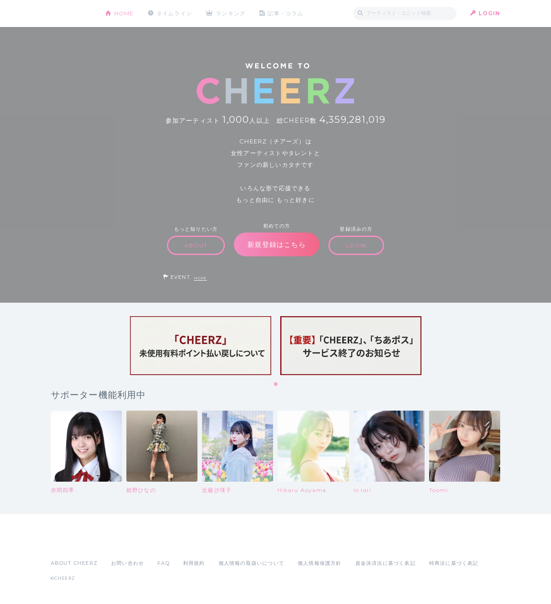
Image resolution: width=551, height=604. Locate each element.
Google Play (119, 543)
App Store (71, 543)
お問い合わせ (127, 563)
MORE (200, 278)
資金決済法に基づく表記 (385, 563)
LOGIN (490, 13)
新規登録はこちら (276, 244)
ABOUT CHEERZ (74, 563)
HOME (124, 13)
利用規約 (194, 563)
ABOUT (195, 245)
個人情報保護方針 (320, 563)
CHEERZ (71, 14)
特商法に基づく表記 (454, 563)
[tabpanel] (200, 345)
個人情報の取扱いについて (251, 563)
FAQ (163, 563)
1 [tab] (276, 384)
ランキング (231, 13)
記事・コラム (285, 13)
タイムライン (174, 13)
